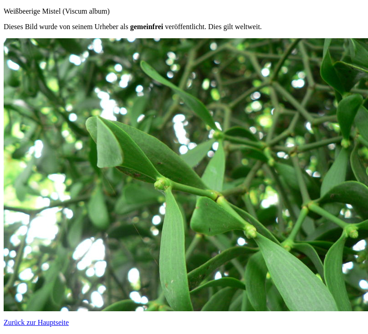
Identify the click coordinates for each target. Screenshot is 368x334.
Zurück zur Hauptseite (36, 322)
